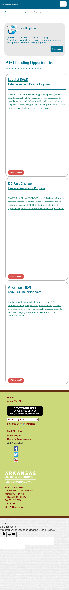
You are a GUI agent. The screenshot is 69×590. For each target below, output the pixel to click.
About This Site (15, 401)
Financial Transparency (19, 439)
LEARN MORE (16, 172)
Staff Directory (14, 431)
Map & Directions (14, 507)
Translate (27, 423)
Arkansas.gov (14, 435)
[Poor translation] (11, 534)
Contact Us (10, 503)
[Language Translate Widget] (23, 419)
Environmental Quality (10, 5)
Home (10, 397)
